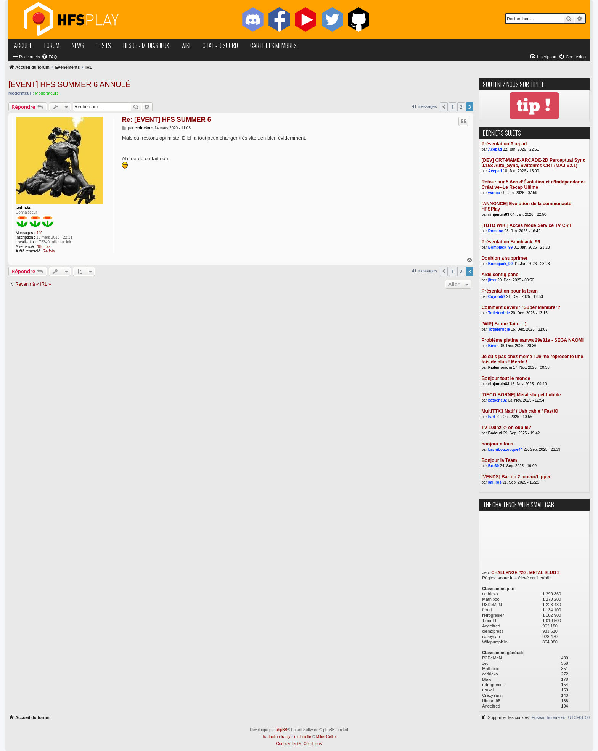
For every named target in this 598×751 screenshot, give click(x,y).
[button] (444, 106)
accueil (23, 45)
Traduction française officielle (286, 737)
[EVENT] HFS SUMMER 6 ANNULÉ (69, 84)
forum (51, 45)
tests (103, 45)
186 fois (43, 246)
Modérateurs (47, 93)
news (78, 45)
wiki (185, 45)
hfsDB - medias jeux (146, 45)
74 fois (49, 251)
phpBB (281, 730)
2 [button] (461, 106)
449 (39, 233)
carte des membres (273, 45)
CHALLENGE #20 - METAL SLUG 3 (525, 572)
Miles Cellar (326, 737)
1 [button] (452, 106)
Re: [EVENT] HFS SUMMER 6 (166, 119)
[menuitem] (49, 56)
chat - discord (220, 45)
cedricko (23, 208)
